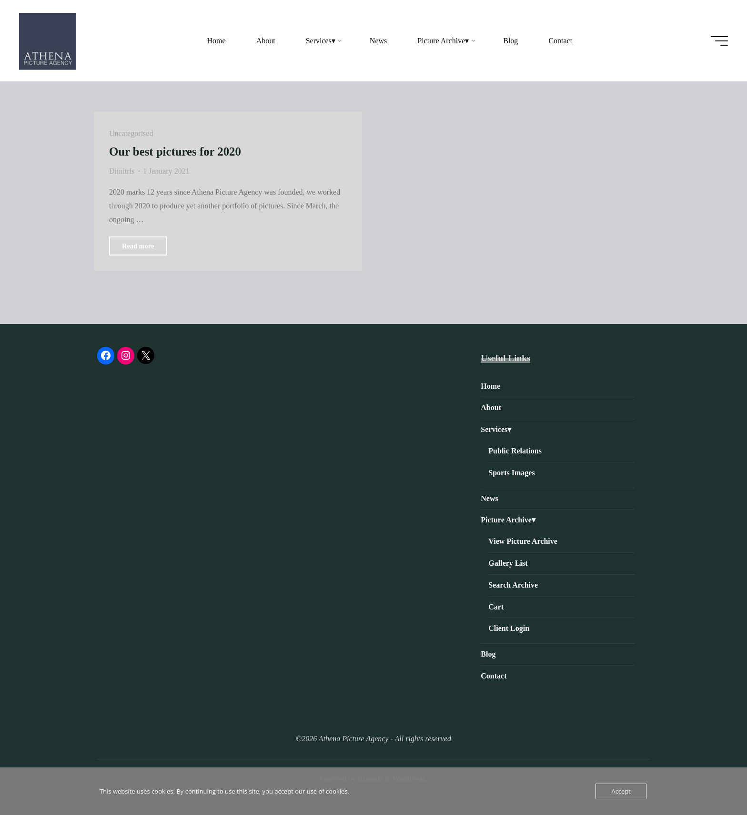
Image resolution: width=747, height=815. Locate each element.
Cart (496, 607)
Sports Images (511, 473)
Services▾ (496, 429)
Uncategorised (131, 133)
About (491, 407)
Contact (493, 676)
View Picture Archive (522, 541)
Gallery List (507, 563)
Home (490, 386)
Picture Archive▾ (508, 520)
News (489, 498)
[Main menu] (719, 41)
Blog (488, 654)
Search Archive (513, 585)
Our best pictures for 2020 (175, 151)
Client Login (508, 628)
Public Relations (515, 451)
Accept (621, 791)
